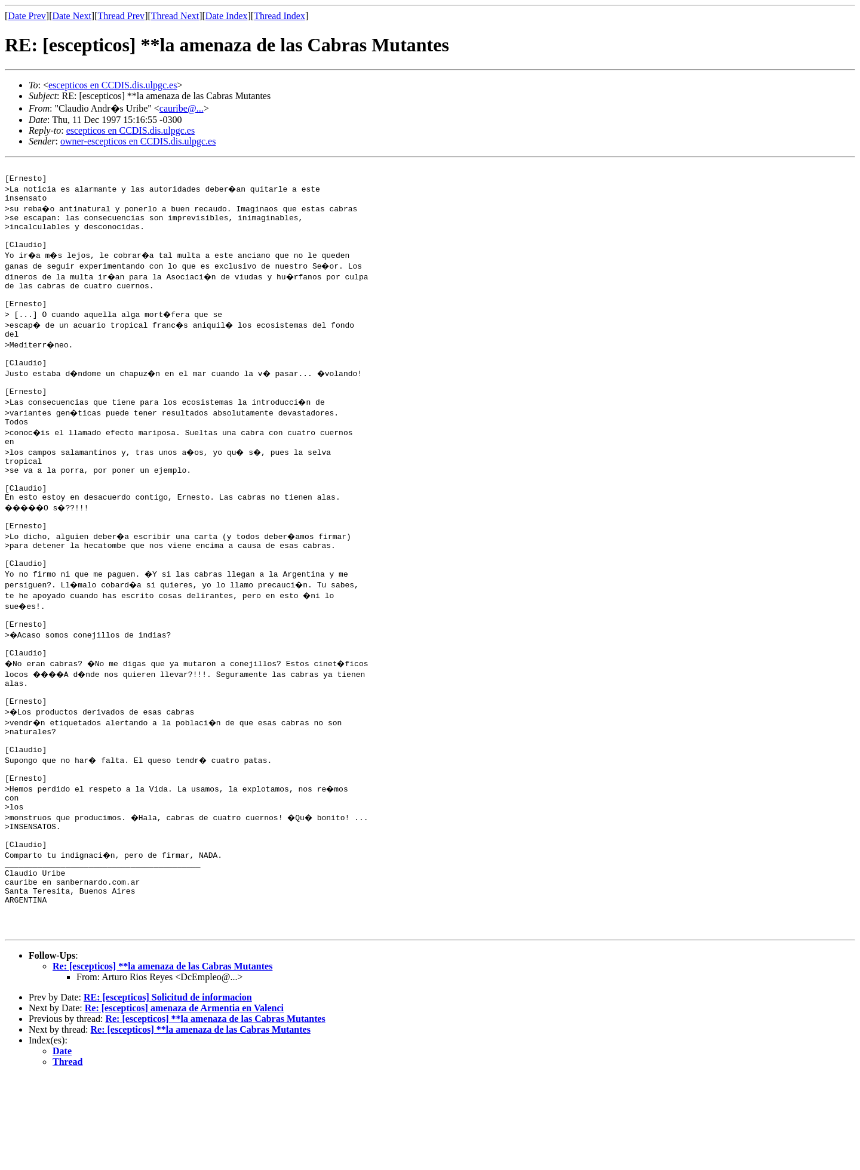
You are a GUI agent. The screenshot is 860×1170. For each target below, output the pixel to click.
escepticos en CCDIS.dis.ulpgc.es (112, 85)
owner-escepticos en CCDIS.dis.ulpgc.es (138, 141)
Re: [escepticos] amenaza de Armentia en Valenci (184, 1101)
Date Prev (27, 16)
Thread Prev (121, 16)
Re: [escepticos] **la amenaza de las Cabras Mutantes (162, 1059)
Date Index (226, 16)
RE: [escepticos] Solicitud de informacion (168, 1090)
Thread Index (279, 16)
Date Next (72, 16)
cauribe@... (181, 108)
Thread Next (175, 16)
